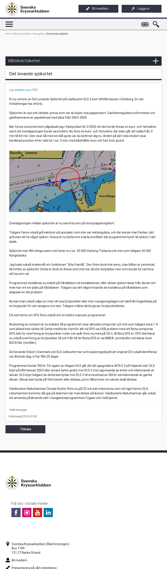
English (146, 22)
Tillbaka (25, 429)
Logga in (140, 9)
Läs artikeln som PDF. (23, 90)
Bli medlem (97, 9)
